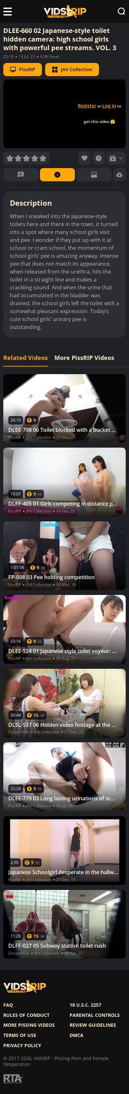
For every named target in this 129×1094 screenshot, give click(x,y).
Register (87, 106)
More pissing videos (29, 1025)
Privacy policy (22, 1046)
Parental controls (95, 1015)
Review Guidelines (93, 1025)
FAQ (8, 1005)
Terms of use (19, 1035)
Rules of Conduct (26, 1015)
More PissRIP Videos (84, 358)
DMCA (76, 1035)
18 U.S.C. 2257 (85, 1005)
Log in (109, 106)
